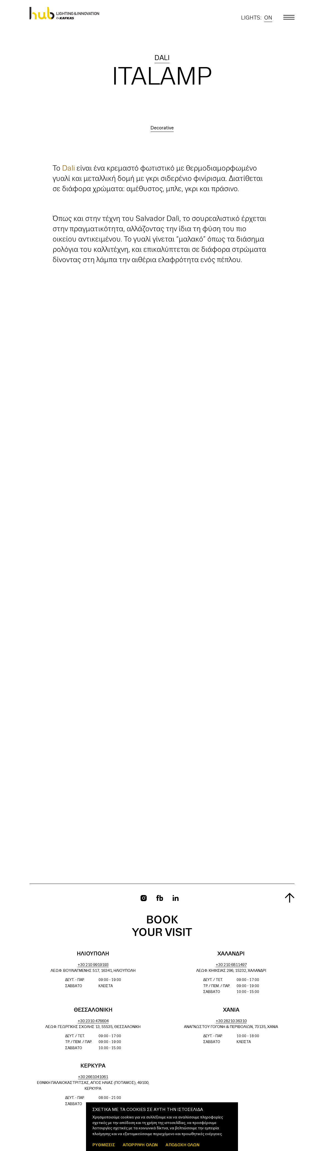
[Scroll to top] (289, 898)
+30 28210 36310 (231, 1021)
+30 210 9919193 (93, 965)
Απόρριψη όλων (140, 1145)
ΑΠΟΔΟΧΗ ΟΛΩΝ (182, 1145)
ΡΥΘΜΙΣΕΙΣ (103, 1145)
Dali (162, 58)
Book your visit (162, 926)
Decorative (162, 128)
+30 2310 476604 (93, 1021)
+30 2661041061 (93, 1077)
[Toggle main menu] (289, 17)
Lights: (256, 18)
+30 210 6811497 (231, 965)
